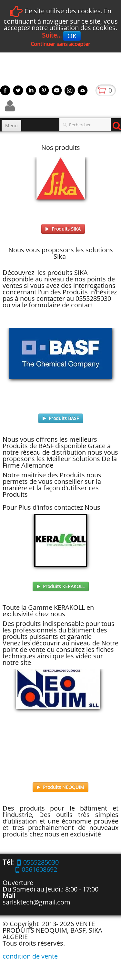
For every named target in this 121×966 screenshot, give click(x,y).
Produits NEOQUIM (60, 787)
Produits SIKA (63, 229)
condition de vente (30, 956)
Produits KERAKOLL (61, 586)
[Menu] (11, 125)
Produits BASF (61, 418)
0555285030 (38, 862)
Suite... (52, 35)
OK (71, 35)
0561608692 (36, 869)
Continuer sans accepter (60, 44)
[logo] (2, 70)
